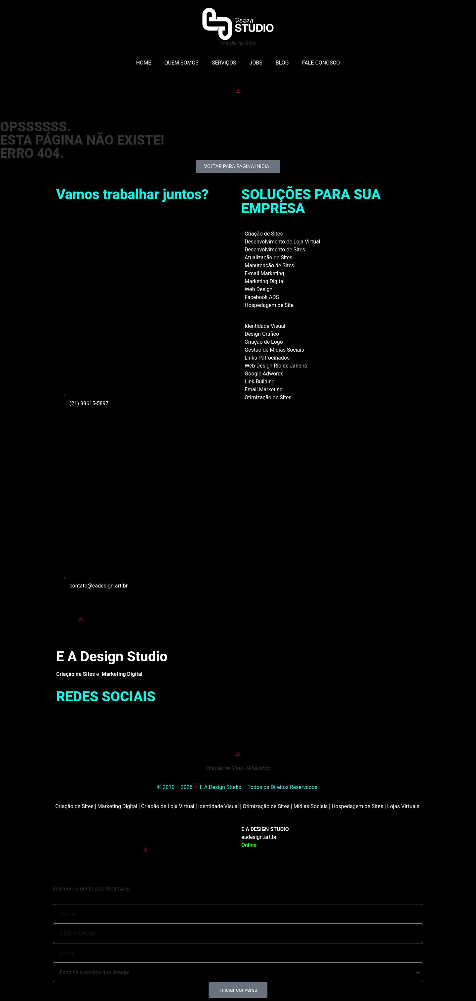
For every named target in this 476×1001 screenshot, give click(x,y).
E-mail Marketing (264, 273)
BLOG (282, 63)
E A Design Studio (112, 656)
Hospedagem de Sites (357, 806)
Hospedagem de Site (269, 305)
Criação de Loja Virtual (167, 806)
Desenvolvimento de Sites (275, 249)
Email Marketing (264, 389)
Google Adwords (264, 373)
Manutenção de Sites (269, 265)
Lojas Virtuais (403, 806)
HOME (143, 63)
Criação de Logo (264, 342)
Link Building (260, 381)
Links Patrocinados (267, 358)
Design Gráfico (262, 334)
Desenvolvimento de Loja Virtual (282, 242)
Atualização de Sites (269, 257)
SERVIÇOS (224, 63)
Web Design (258, 289)
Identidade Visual (265, 326)
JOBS (255, 63)
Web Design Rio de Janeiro (276, 366)
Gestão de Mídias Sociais (274, 350)
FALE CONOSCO (321, 63)
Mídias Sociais (311, 806)
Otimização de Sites (268, 397)
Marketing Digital (265, 281)
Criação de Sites (264, 234)
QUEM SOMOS (181, 63)
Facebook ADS (262, 297)
